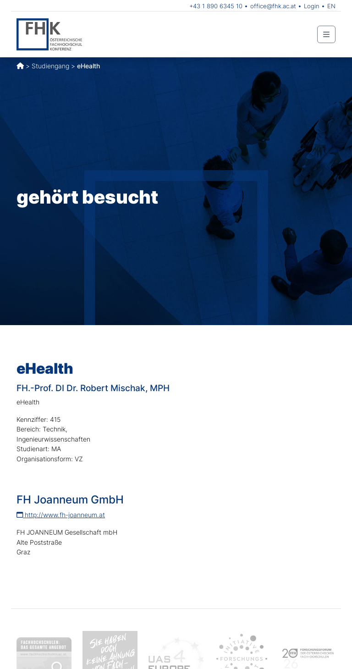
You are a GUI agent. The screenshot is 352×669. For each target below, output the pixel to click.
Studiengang (50, 66)
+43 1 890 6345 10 (215, 6)
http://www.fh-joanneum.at (60, 515)
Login (311, 6)
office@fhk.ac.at (273, 6)
